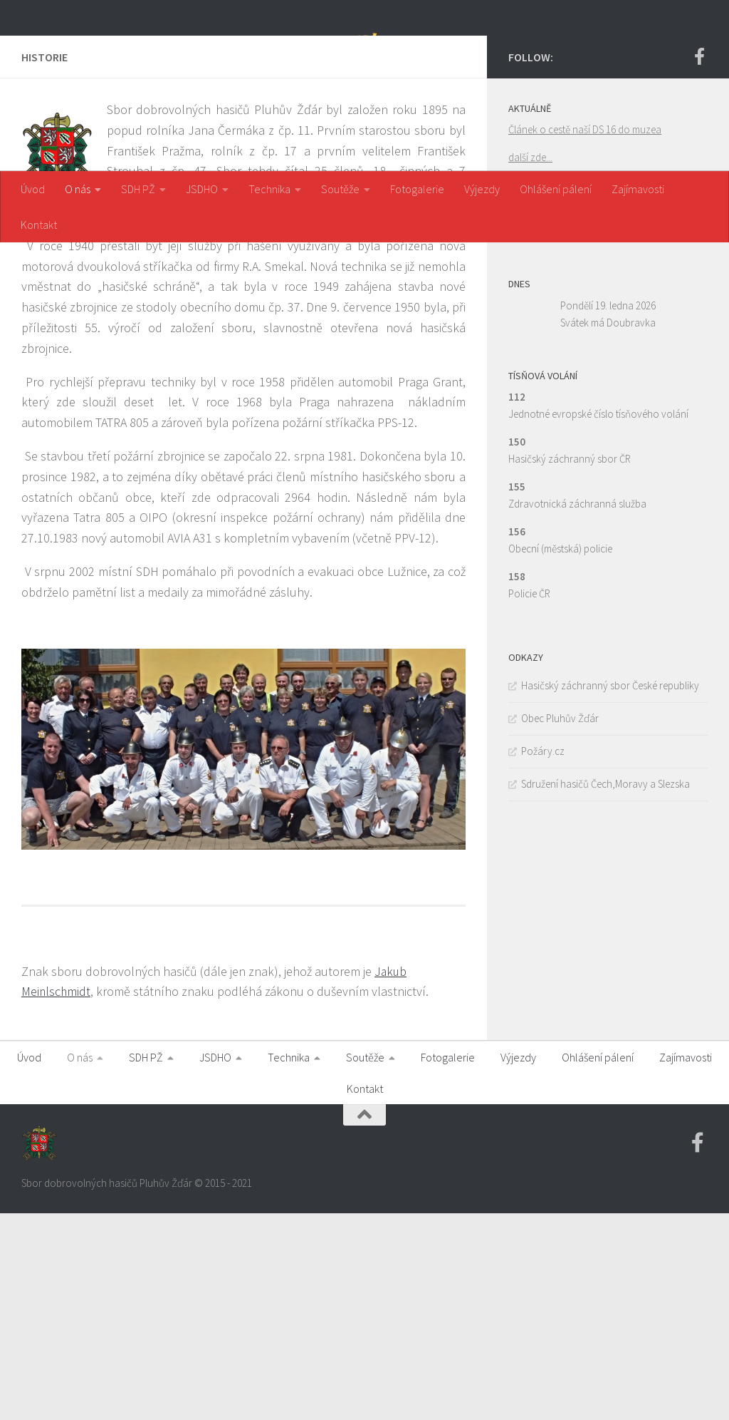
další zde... (530, 364)
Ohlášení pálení (556, 189)
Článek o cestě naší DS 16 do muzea (584, 336)
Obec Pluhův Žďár (560, 925)
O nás (77, 189)
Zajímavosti (638, 189)
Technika (269, 189)
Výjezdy (482, 189)
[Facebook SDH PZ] (699, 263)
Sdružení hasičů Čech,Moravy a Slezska (605, 990)
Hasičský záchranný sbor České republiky (610, 892)
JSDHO (202, 189)
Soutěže (340, 189)
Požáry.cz (543, 957)
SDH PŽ (138, 189)
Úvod (33, 189)
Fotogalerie (417, 189)
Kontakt (39, 224)
